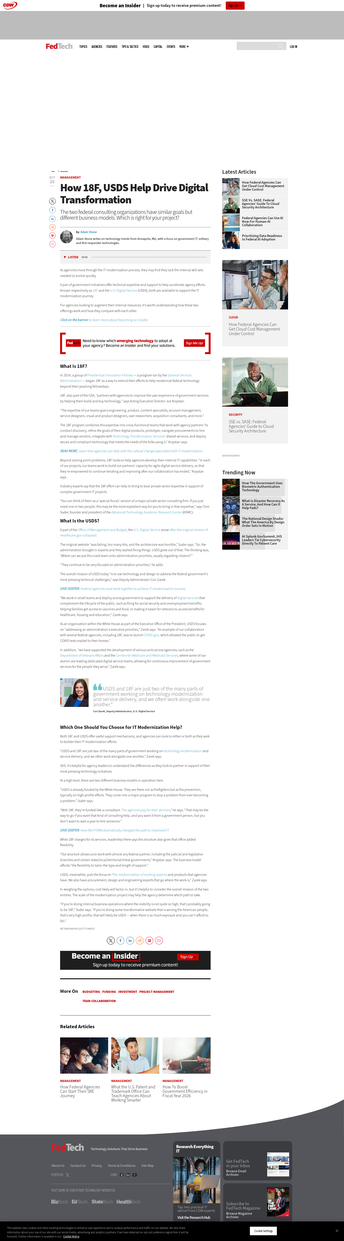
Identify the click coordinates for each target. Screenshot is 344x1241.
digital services (188, 598)
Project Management (156, 992)
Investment (127, 992)
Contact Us (78, 1165)
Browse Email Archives (236, 1173)
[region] (172, 1231)
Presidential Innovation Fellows (110, 375)
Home (53, 171)
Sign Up (233, 6)
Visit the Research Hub (193, 1218)
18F (95, 290)
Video (146, 46)
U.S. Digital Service (123, 290)
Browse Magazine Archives (239, 1215)
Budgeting (91, 992)
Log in (293, 47)
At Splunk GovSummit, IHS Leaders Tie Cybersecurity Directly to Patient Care (262, 595)
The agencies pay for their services (146, 810)
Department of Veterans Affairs (82, 655)
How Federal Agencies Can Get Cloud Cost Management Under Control (263, 186)
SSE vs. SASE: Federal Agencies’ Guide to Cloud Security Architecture (260, 204)
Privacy (96, 1165)
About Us (57, 1165)
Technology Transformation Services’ (139, 436)
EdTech (80, 1202)
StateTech (102, 1202)
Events (171, 46)
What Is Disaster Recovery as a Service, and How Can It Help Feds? (263, 559)
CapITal (158, 46)
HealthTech (129, 1202)
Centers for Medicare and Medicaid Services (147, 655)
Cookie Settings (263, 1231)
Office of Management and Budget (102, 529)
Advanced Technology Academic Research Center (146, 512)
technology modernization (183, 751)
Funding (109, 992)
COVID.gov (151, 635)
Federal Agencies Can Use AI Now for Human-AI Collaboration (262, 221)
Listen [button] (73, 257)
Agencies (96, 46)
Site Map (147, 1165)
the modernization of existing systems (140, 874)
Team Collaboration (99, 1001)
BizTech (59, 1202)
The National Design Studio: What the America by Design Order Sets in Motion (263, 577)
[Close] (337, 1231)
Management (64, 171)
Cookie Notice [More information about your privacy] (71, 1236)
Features (111, 46)
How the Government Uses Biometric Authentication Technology (262, 541)
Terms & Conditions (122, 1165)
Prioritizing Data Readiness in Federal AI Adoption (262, 237)
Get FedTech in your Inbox (238, 1163)
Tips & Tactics (130, 46)
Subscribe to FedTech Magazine (243, 1206)
